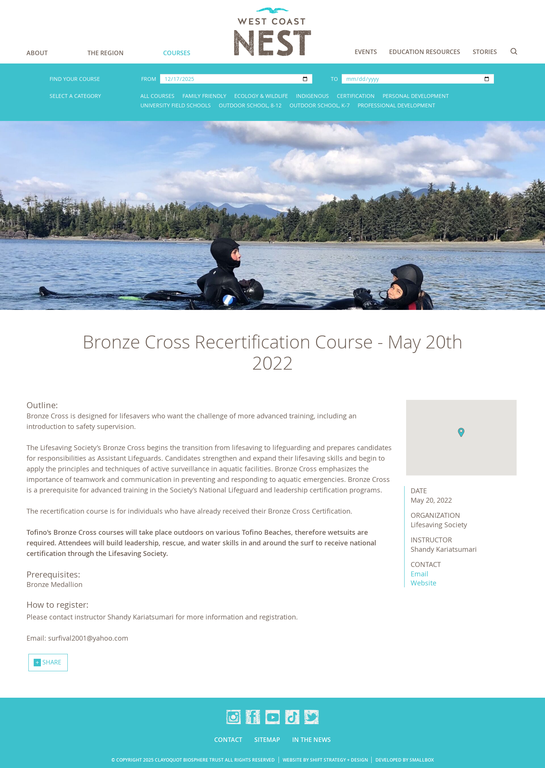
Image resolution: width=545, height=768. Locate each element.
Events (366, 52)
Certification (356, 95)
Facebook (253, 717)
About (37, 53)
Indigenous (312, 95)
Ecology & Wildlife (261, 95)
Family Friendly (204, 95)
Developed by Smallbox (404, 760)
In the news (311, 739)
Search (514, 51)
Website (423, 582)
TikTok (292, 717)
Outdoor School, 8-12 (250, 105)
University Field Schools (175, 105)
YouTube (272, 717)
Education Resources (424, 52)
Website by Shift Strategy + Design (325, 760)
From (148, 78)
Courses (176, 53)
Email (419, 573)
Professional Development (396, 105)
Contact (228, 739)
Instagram (233, 717)
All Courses (157, 95)
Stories (485, 52)
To (334, 78)
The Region (105, 53)
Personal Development (416, 95)
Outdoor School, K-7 (320, 105)
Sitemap (267, 739)
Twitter (311, 717)
